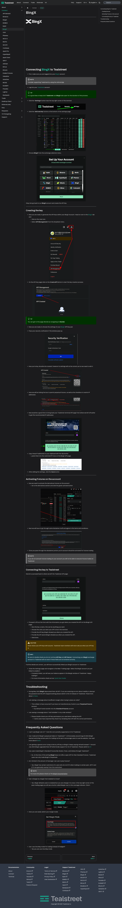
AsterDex (102, 869)
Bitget (65, 874)
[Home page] (27, 8)
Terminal (11, 876)
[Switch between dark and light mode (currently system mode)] (99, 2)
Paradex (101, 880)
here (39, 740)
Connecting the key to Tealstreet (110, 16)
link (63, 82)
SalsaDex (102, 889)
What (100, 877)
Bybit (64, 876)
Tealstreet (40, 87)
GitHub (29, 879)
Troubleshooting (104, 19)
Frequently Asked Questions (107, 21)
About (19, 2)
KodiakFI (102, 883)
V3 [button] (84, 2)
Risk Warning (49, 874)
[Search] (112, 2)
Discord (29, 871)
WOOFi (83, 877)
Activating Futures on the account (110, 14)
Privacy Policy (49, 876)
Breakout (84, 886)
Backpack (66, 888)
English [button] (92, 2)
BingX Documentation (60, 774)
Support (78, 2)
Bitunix (101, 886)
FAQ (72, 2)
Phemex (83, 872)
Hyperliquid (84, 889)
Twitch (29, 882)
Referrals (40, 2)
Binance (65, 871)
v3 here (35, 696)
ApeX (65, 885)
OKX (82, 869)
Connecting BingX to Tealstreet (108, 9)
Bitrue (83, 883)
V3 (46, 2)
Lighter (101, 872)
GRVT (101, 891)
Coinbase (66, 890)
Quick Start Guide (60, 678)
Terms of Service (50, 871)
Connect (26, 2)
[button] (12, 7)
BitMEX (65, 879)
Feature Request (31, 885)
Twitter (29, 874)
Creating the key (106, 11)
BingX (46, 69)
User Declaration (50, 879)
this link (62, 322)
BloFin (65, 882)
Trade (33, 2)
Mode (101, 875)
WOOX (83, 880)
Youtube (29, 876)
